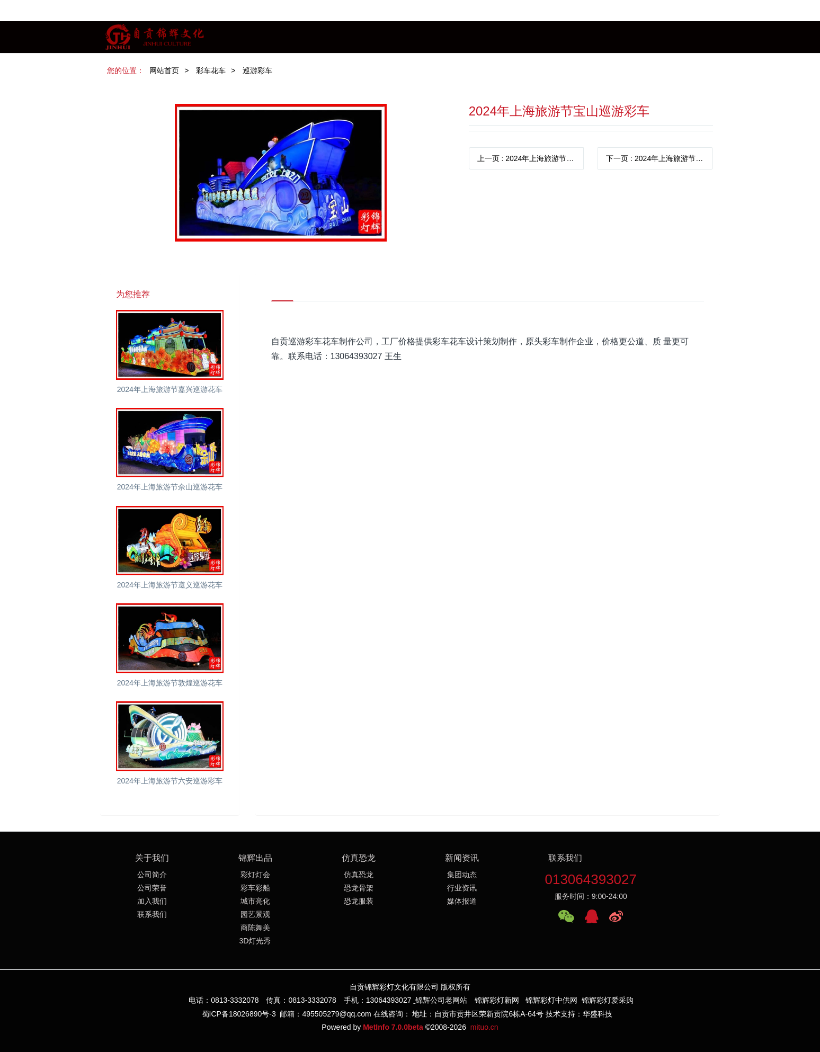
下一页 (659, 158)
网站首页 (164, 70)
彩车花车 (211, 70)
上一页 (530, 158)
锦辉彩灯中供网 (551, 1000)
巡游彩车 (257, 70)
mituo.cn (484, 1027)
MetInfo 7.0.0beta (393, 1027)
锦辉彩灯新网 (497, 1000)
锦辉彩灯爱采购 (608, 1000)
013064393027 (591, 879)
